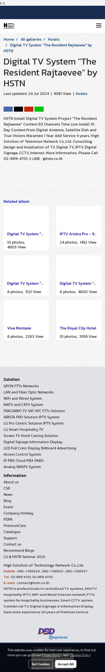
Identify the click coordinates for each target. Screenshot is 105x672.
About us (11, 482)
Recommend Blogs (19, 550)
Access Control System (22, 454)
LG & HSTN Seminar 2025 (24, 557)
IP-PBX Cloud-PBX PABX (24, 461)
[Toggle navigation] (98, 26)
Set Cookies (41, 664)
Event (8, 507)
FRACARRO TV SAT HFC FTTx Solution (34, 411)
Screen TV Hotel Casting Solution (31, 436)
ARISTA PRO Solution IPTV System (31, 417)
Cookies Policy (80, 655)
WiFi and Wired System (23, 398)
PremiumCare (15, 526)
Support (10, 538)
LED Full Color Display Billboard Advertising (40, 448)
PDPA (8, 519)
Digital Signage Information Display (33, 442)
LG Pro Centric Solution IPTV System (34, 423)
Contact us (12, 544)
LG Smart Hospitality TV (23, 429)
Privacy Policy (52, 655)
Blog (7, 501)
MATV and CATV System (23, 405)
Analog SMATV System (22, 467)
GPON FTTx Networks (21, 386)
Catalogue (12, 532)
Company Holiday (18, 513)
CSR (7, 488)
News (8, 495)
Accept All (66, 664)
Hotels (81, 93)
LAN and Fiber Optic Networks (29, 392)
